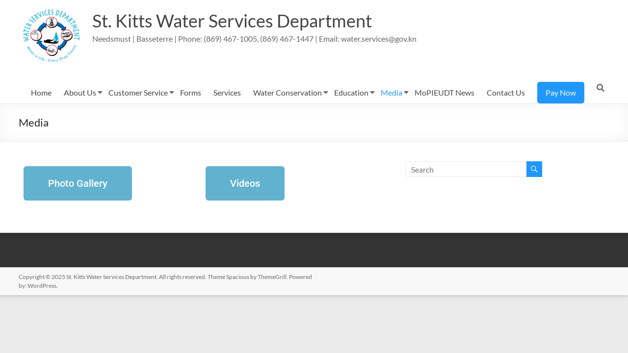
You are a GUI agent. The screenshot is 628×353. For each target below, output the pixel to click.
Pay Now (561, 92)
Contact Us (506, 92)
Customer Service (138, 92)
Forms (190, 92)
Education (351, 92)
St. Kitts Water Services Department (232, 21)
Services (227, 92)
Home (41, 92)
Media (391, 92)
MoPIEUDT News (444, 92)
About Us (80, 92)
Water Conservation (287, 92)
